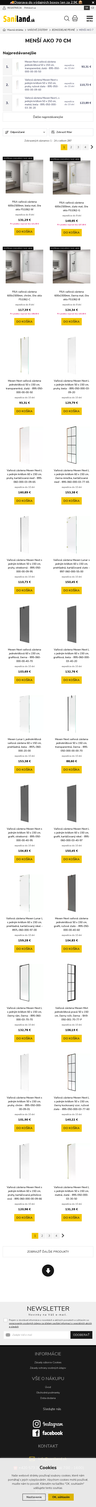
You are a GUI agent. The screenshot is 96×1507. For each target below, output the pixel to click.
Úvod (48, 1387)
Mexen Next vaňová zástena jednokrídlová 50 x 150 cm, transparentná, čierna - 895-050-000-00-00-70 (71, 744)
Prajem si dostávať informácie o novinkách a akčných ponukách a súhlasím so (50, 1323)
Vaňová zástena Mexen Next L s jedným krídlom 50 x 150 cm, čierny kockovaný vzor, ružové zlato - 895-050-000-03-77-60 (71, 1103)
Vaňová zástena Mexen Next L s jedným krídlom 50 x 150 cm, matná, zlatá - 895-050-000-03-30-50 (71, 1193)
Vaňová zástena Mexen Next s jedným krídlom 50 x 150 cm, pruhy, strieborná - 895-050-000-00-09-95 (24, 565)
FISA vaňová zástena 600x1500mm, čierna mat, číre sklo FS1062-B (71, 295)
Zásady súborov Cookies (48, 1362)
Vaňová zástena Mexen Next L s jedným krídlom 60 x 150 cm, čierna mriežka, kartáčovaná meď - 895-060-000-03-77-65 (71, 476)
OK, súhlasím (61, 1497)
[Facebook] (48, 1433)
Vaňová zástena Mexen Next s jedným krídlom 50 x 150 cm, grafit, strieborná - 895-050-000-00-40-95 (24, 834)
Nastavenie (34, 1497)
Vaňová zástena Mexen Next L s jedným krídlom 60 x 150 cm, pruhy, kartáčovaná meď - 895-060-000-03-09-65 (24, 476)
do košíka (24, 232)
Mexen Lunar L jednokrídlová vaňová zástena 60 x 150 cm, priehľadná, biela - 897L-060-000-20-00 (24, 744)
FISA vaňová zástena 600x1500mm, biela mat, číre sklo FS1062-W (24, 205)
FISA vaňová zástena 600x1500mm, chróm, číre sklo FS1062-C (24, 295)
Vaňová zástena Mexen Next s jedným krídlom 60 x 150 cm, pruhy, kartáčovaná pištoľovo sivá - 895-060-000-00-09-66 (24, 1193)
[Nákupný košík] (75, 18)
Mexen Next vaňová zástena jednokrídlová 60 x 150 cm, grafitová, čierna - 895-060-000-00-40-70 (24, 655)
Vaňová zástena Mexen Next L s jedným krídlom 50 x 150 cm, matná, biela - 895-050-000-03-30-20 (42, 103)
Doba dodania (48, 1398)
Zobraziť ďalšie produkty (48, 1252)
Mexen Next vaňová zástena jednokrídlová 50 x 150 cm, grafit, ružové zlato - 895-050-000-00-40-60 (71, 924)
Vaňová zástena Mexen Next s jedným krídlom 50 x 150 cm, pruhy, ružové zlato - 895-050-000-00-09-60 (42, 84)
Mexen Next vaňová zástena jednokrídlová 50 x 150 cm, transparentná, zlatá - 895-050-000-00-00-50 (42, 66)
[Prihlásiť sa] (4, 7)
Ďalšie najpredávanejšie (48, 117)
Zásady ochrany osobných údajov (48, 1368)
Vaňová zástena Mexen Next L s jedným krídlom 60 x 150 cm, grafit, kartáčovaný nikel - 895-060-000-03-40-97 (72, 834)
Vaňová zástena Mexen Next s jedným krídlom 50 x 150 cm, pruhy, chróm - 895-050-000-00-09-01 (24, 1103)
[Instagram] (48, 1423)
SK (86, 7)
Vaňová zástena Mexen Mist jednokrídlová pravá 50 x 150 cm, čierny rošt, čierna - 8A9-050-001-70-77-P (71, 1013)
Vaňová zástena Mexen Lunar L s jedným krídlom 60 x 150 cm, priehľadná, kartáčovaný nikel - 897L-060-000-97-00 (24, 924)
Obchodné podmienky (48, 1392)
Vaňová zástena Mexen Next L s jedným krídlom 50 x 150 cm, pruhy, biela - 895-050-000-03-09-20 (71, 386)
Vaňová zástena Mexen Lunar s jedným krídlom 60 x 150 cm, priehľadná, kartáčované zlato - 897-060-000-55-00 (71, 565)
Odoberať (81, 1335)
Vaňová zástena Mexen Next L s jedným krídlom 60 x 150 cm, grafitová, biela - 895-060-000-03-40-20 (71, 655)
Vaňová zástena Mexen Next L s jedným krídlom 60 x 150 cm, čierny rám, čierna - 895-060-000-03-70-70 (24, 1013)
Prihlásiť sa (30, 7)
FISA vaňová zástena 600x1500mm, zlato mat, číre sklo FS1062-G (71, 206)
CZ (92, 7)
